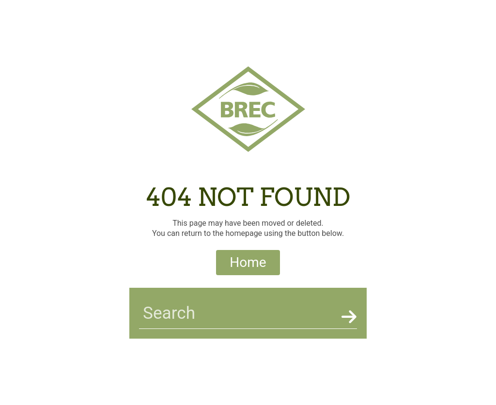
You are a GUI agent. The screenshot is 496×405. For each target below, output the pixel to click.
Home (248, 262)
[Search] (347, 317)
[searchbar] (238, 313)
